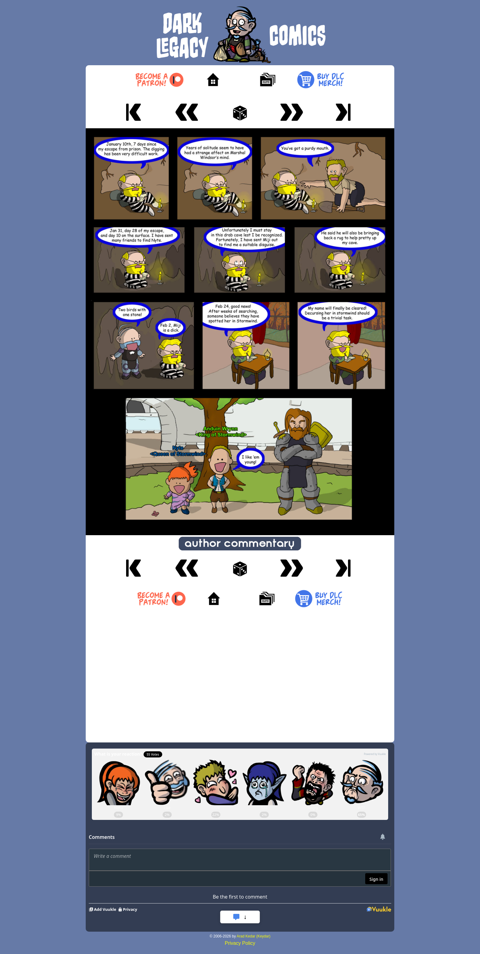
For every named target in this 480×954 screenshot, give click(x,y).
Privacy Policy (240, 943)
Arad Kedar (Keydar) (253, 936)
